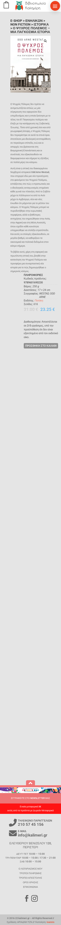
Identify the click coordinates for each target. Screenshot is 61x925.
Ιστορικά (41, 24)
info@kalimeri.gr (32, 835)
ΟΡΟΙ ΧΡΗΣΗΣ (30, 882)
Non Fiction (20, 24)
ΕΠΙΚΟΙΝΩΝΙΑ (30, 887)
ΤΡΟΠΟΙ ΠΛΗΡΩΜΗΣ (30, 873)
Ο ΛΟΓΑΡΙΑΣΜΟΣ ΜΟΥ (30, 868)
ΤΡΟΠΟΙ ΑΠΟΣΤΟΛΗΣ (30, 878)
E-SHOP (16, 21)
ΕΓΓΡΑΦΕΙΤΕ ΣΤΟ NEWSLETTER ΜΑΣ (30, 798)
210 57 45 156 (31, 824)
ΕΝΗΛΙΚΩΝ (34, 21)
